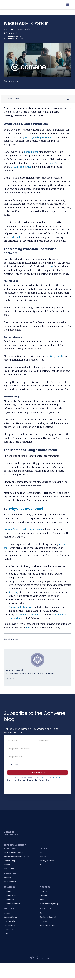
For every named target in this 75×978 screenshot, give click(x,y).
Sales (42, 913)
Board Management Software (16, 856)
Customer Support (48, 917)
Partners (43, 921)
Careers (43, 895)
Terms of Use (35, 959)
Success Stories (10, 917)
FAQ (40, 865)
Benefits (7, 877)
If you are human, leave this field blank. (29, 780)
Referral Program (47, 925)
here (27, 627)
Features (43, 856)
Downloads (8, 929)
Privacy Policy (45, 777)
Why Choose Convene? (26, 509)
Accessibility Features (21, 607)
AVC (41, 852)
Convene (8, 891)
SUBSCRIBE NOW (37, 772)
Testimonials (9, 921)
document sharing (21, 166)
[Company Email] (37, 756)
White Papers (9, 925)
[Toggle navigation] (68, 4)
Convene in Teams (12, 903)
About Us (44, 891)
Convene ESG (9, 899)
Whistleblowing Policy (49, 903)
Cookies (26, 959)
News (42, 899)
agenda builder (15, 237)
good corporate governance (38, 137)
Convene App (9, 860)
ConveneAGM (10, 895)
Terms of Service (58, 777)
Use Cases (8, 865)
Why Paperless (10, 881)
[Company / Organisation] (37, 748)
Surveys (13, 592)
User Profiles (9, 869)
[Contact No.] (37, 764)
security (48, 266)
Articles (7, 913)
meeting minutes (55, 356)
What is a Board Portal (13, 852)
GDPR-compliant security (29, 614)
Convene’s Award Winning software (23, 529)
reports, (53, 163)
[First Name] (22, 740)
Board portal (31, 151)
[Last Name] (53, 740)
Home (5, 12)
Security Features (46, 860)
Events (6, 933)
